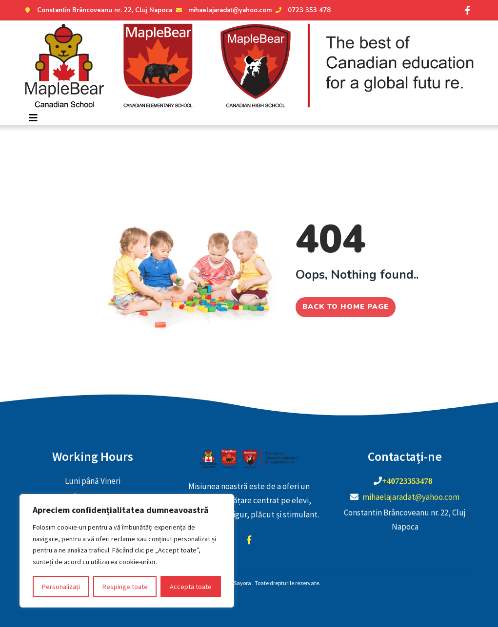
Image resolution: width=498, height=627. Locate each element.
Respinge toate (125, 586)
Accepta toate (191, 586)
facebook (248, 540)
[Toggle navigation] (33, 118)
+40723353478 (407, 480)
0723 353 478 (302, 10)
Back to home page (345, 304)
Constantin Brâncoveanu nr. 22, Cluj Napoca (97, 10)
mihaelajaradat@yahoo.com (223, 10)
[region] (127, 551)
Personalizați (61, 586)
